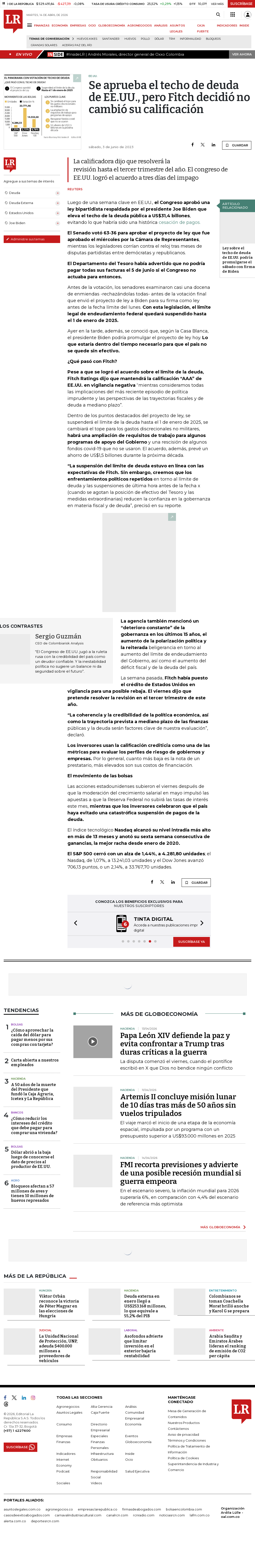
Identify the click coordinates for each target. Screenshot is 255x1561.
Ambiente (216, 1329)
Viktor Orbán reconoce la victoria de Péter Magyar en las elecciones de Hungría (59, 1305)
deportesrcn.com (45, 1520)
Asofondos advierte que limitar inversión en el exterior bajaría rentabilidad (143, 1345)
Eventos (131, 1435)
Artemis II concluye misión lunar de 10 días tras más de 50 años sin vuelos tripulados (178, 1104)
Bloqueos (213, 38)
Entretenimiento (223, 1290)
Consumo (64, 1423)
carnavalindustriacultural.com (78, 1514)
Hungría (45, 1290)
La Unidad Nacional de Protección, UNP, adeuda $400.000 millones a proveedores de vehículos (59, 1347)
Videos (96, 1482)
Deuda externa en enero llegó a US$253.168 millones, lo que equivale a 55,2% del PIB (145, 1305)
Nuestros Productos (184, 1422)
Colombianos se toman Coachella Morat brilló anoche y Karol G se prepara (229, 1303)
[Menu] (30, 25)
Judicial (45, 1329)
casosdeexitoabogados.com (27, 1514)
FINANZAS (42, 25)
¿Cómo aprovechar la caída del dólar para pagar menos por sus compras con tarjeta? (32, 1036)
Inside (129, 1453)
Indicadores (65, 1453)
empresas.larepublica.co (97, 1508)
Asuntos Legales (69, 1412)
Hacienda (18, 1078)
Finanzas (63, 1441)
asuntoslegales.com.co (22, 1508)
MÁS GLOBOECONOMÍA (220, 1226)
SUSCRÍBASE (241, 3)
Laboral (130, 1329)
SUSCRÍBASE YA (191, 941)
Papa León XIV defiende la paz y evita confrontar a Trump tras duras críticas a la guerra (175, 1043)
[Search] (218, 14)
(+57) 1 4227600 (17, 1430)
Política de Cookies (183, 1457)
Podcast (63, 1470)
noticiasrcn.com (172, 1514)
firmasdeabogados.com (141, 1508)
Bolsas (17, 1024)
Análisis (130, 1406)
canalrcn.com (117, 1514)
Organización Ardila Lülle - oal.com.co (232, 1512)
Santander (111, 38)
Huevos (130, 38)
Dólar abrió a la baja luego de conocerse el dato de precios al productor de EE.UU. (32, 1159)
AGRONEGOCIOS (139, 25)
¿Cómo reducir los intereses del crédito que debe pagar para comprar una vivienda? (34, 1125)
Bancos (17, 1112)
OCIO (92, 25)
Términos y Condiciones (187, 1440)
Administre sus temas (25, 239)
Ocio (129, 1459)
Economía (133, 1423)
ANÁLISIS (161, 25)
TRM (172, 38)
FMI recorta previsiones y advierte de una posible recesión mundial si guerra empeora (180, 1172)
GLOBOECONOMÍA (111, 25)
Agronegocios (67, 1406)
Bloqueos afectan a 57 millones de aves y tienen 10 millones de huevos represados (32, 1192)
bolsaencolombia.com (184, 1508)
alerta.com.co (15, 1520)
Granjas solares (44, 45)
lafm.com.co (200, 1514)
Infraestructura (102, 1453)
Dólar (159, 38)
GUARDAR (236, 145)
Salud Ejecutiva (137, 1470)
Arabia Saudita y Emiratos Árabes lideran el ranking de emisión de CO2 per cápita (227, 1345)
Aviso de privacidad (183, 1434)
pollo (145, 38)
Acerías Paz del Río (77, 45)
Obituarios (99, 1459)
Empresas (64, 1435)
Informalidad (190, 38)
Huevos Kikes (87, 38)
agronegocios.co (59, 1508)
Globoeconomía (138, 1441)
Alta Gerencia (101, 1406)
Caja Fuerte (100, 1412)
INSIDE (244, 25)
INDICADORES (227, 25)
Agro (15, 1180)
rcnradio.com (143, 1514)
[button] (74, 923)
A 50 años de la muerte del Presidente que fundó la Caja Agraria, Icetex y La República (33, 1091)
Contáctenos (178, 1428)
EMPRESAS (78, 25)
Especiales (99, 1435)
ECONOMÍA (60, 25)
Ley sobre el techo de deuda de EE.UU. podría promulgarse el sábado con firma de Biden (238, 260)
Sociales (63, 1482)
